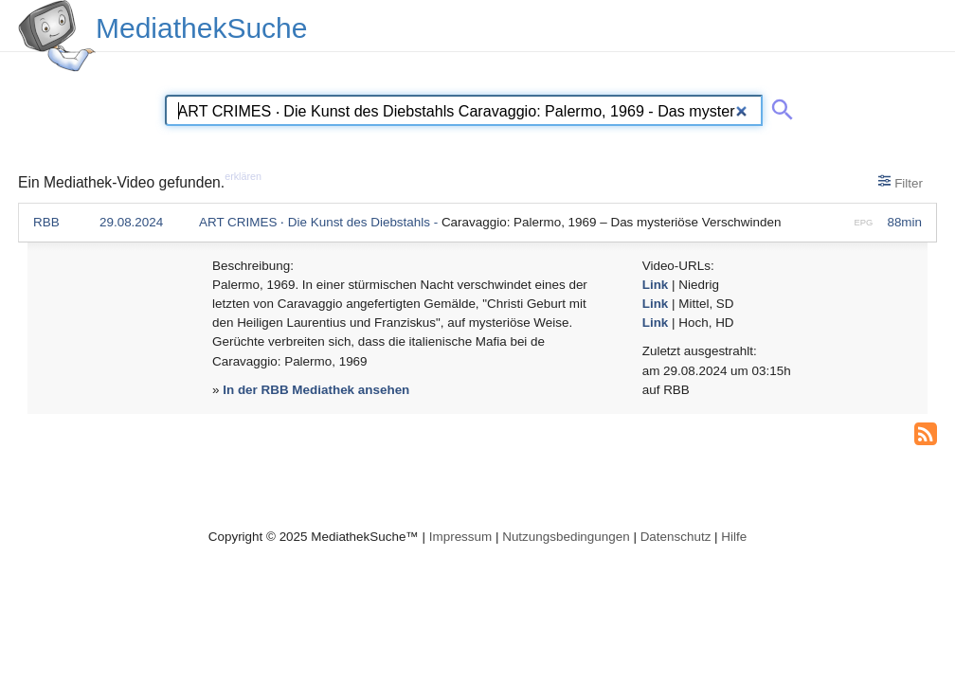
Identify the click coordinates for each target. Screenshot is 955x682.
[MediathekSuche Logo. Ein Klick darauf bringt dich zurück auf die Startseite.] (57, 36)
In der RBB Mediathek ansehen (316, 390)
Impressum (460, 536)
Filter (900, 181)
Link (655, 285)
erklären (243, 176)
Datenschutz (676, 536)
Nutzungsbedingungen (566, 536)
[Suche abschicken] (778, 106)
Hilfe (734, 536)
